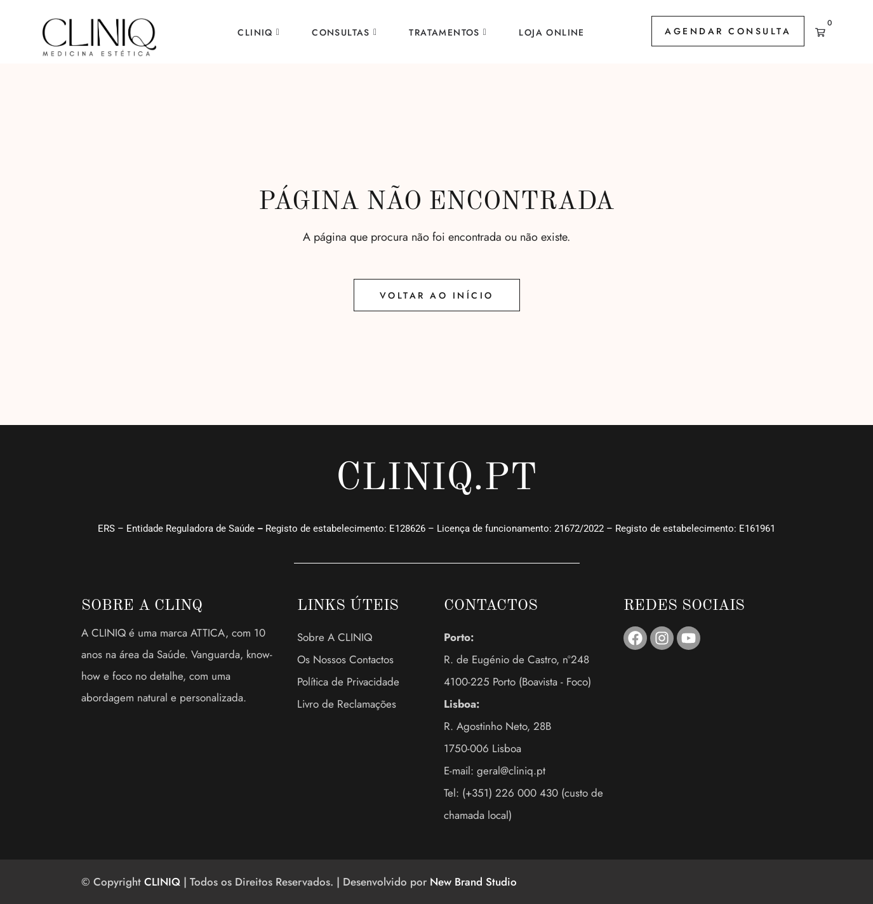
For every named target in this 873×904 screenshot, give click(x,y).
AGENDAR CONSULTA (728, 31)
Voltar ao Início (437, 295)
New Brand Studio (473, 881)
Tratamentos (444, 32)
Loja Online (551, 32)
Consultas (341, 32)
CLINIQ (254, 32)
